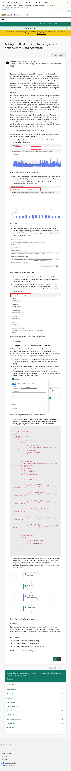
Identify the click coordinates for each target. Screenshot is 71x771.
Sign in (49, 23)
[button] (60, 65)
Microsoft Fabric (11, 694)
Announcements (11, 698)
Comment (10, 679)
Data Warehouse (11, 715)
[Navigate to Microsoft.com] (7, 15)
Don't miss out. (41, 34)
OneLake (9, 711)
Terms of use (4, 756)
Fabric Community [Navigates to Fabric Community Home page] (21, 15)
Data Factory (10, 702)
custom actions (25, 117)
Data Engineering (12, 706)
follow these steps (52, 134)
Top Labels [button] (9, 685)
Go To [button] (61, 23)
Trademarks (4, 759)
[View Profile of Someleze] (19, 61)
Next (64, 731)
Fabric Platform (11, 690)
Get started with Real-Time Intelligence (26, 643)
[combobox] (46, 28)
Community (10, 727)
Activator (18, 650)
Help (55, 23)
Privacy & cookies (6, 753)
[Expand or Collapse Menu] (3, 20)
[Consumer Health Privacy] (35, 766)
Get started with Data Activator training (26, 641)
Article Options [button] (58, 55)
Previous (56, 731)
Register (42, 23)
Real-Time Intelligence (29, 650)
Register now (6, 9)
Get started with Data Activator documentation (28, 646)
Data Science (10, 723)
